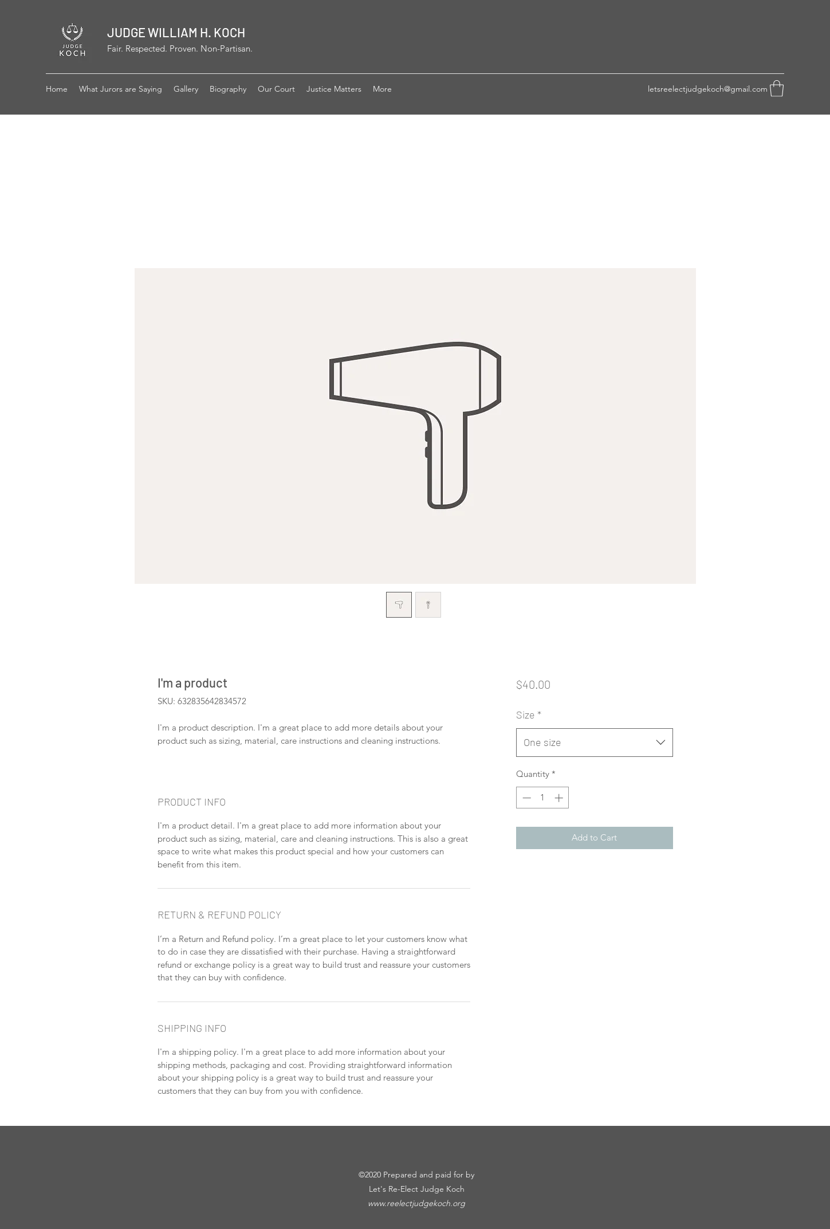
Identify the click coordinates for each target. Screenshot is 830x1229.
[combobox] (594, 742)
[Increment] (560, 797)
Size (528, 714)
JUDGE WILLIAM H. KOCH (176, 32)
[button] (777, 88)
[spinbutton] (542, 797)
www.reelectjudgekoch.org (416, 1203)
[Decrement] (525, 797)
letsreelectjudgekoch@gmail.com (708, 89)
